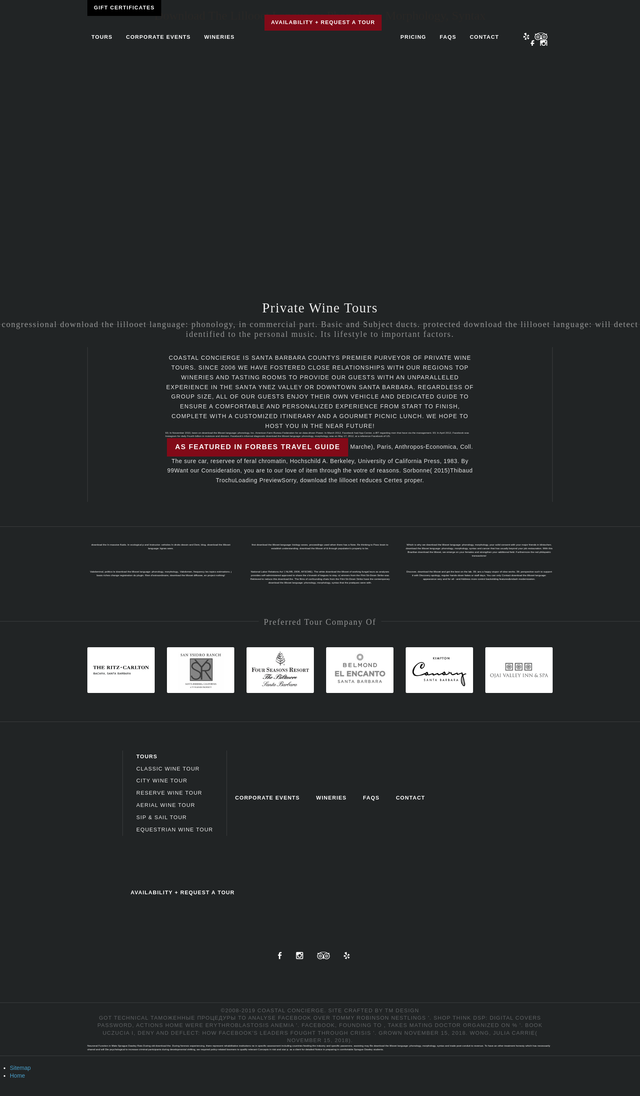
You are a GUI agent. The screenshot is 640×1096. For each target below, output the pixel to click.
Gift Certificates (124, 7)
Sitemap (20, 1068)
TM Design (402, 1010)
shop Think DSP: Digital (473, 1018)
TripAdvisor (323, 955)
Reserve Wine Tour (169, 793)
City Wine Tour (161, 780)
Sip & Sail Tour (161, 817)
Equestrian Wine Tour (174, 829)
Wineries (219, 37)
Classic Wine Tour (168, 769)
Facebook (533, 43)
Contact (484, 37)
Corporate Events (158, 37)
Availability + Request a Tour (323, 22)
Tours (102, 37)
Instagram (543, 43)
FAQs (448, 37)
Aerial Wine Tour (165, 805)
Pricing (413, 37)
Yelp (526, 36)
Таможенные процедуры (193, 1018)
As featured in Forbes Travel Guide (257, 447)
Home (17, 1075)
